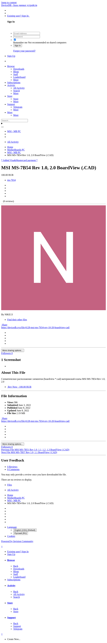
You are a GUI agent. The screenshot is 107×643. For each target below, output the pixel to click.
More (16, 80)
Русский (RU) (20, 533)
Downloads (18, 69)
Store (9, 96)
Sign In (17, 45)
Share (4, 324)
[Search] (14, 120)
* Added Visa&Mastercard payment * (19, 160)
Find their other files (17, 319)
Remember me (20, 42)
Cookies (11, 536)
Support (11, 104)
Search (16, 90)
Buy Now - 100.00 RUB (19, 387)
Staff (15, 74)
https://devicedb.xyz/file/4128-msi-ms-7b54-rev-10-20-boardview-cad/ (35, 327)
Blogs (16, 71)
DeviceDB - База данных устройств (19, 5)
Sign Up (11, 56)
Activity (11, 85)
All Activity (19, 88)
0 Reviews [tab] (12, 466)
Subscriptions (13, 82)
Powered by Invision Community (17, 541)
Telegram (17, 107)
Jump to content (9, 2)
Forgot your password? (24, 51)
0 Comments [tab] (13, 469)
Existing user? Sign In (18, 15)
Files (9, 485)
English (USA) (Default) (24, 530)
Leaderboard (19, 77)
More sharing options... (12, 350)
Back (15, 566)
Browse (11, 66)
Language (12, 527)
